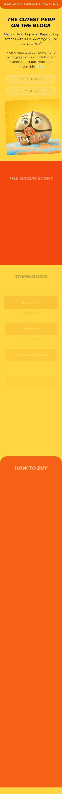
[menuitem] (7, 4)
